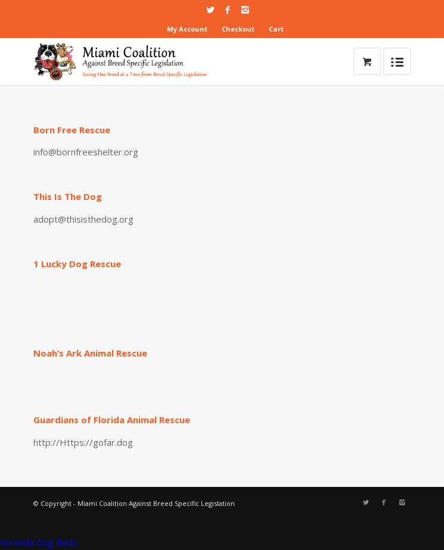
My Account (187, 28)
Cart (276, 28)
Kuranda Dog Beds (38, 542)
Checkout (238, 28)
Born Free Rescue (71, 130)
